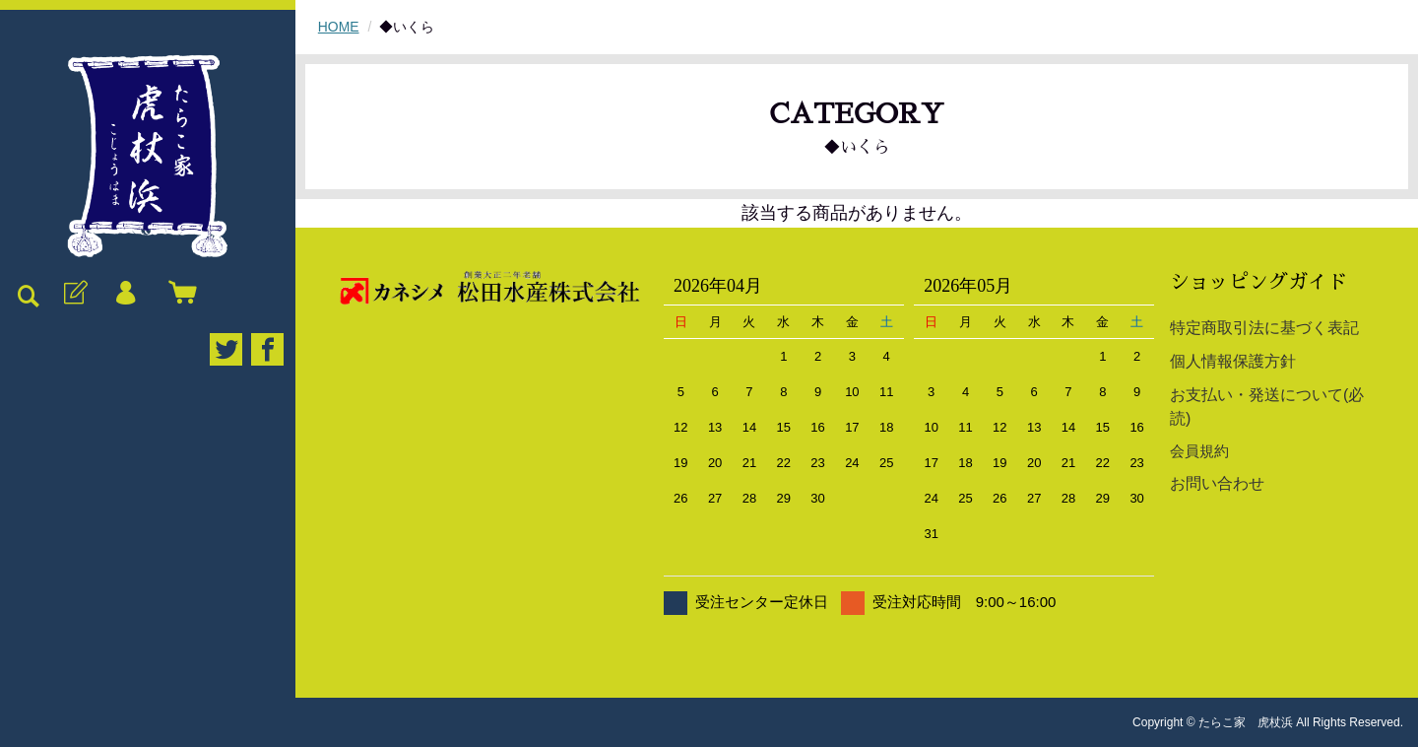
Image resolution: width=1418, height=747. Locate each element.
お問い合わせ (1217, 483)
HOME (338, 26)
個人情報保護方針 (1233, 361)
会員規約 (1199, 450)
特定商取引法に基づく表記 (1264, 327)
